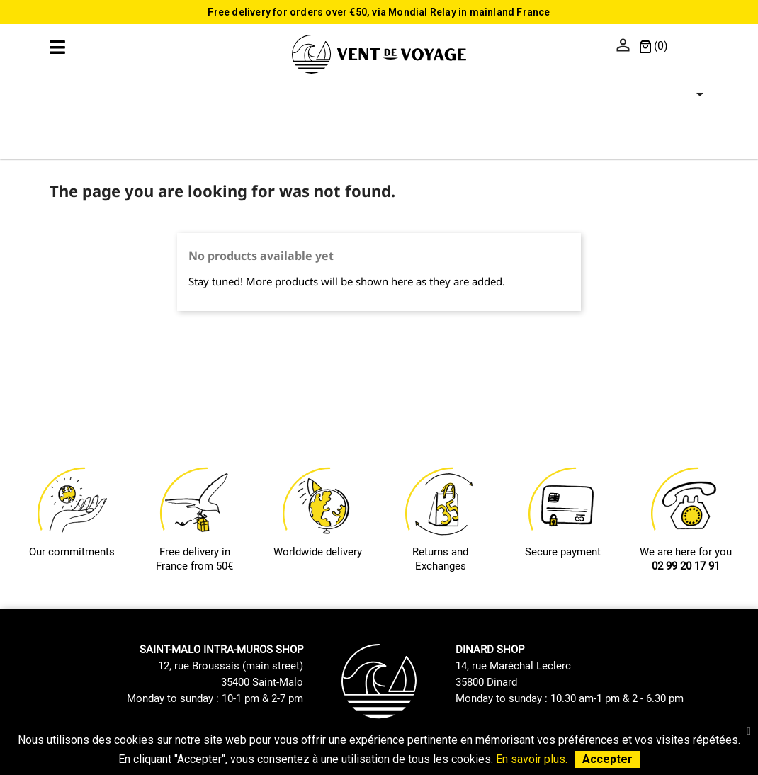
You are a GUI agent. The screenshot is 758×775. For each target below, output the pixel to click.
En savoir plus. (531, 759)
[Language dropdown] (691, 47)
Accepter (607, 759)
